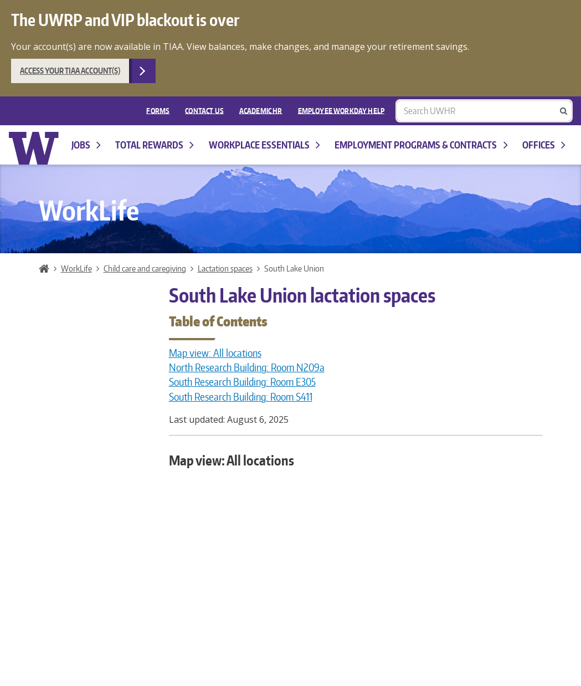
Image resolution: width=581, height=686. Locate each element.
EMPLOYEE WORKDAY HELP (341, 110)
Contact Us (204, 110)
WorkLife (76, 268)
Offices (543, 145)
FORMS (157, 110)
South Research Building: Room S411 (240, 397)
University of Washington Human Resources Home (34, 148)
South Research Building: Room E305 (242, 382)
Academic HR (260, 110)
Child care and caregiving (145, 268)
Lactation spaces (225, 268)
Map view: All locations (215, 353)
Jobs (86, 145)
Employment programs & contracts (421, 145)
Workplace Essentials (264, 145)
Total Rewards (154, 145)
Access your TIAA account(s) (70, 70)
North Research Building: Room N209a (247, 367)
